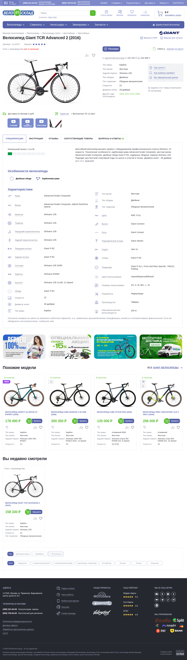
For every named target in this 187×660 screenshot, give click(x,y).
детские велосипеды (25, 654)
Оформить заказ (173, 15)
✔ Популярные (56, 554)
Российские (107, 563)
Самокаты (36, 24)
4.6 (130, 606)
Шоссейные (69, 33)
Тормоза (19, 223)
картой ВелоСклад (114, 58)
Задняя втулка (22, 257)
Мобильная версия (70, 601)
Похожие (111, 49)
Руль (104, 232)
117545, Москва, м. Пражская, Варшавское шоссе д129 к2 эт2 (22, 594)
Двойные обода (20, 178)
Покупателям (132, 3)
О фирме (116, 3)
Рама (17, 196)
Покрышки (107, 267)
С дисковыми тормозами (86, 563)
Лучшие (123, 563)
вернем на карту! (175, 49)
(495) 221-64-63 (10, 609)
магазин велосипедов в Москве (21, 652)
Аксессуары (57, 24)
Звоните (36, 512)
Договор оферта (10, 625)
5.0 (130, 597)
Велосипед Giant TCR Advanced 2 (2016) (22, 504)
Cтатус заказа (106, 13)
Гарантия (64, 114)
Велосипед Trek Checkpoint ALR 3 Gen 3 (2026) (161, 413)
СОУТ (5, 633)
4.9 (130, 614)
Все (163, 367)
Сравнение (145, 13)
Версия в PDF (148, 37)
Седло (105, 249)
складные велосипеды (42, 654)
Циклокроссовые (23, 554)
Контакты (178, 3)
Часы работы (67, 594)
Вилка (18, 205)
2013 (127, 94)
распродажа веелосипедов (76, 652)
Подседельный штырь (112, 241)
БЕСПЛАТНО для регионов (76, 3)
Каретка (19, 274)
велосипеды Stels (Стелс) (110, 652)
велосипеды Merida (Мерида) (130, 652)
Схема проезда (68, 613)
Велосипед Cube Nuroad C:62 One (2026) (68, 413)
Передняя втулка (23, 248)
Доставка (149, 3)
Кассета (19, 282)
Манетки (19, 214)
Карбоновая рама (47, 178)
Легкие (139, 563)
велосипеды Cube (93, 652)
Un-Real (180, 654)
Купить (37, 421)
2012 (132, 94)
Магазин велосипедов (13, 33)
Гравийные (39, 554)
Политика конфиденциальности (17, 621)
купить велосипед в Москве (90, 654)
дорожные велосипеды (59, 654)
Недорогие (22, 563)
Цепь (104, 215)
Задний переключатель (26, 240)
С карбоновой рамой (41, 563)
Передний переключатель (27, 231)
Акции (103, 3)
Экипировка (80, 24)
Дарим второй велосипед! (168, 24)
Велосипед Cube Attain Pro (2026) (114, 412)
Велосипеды (14, 24)
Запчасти (100, 24)
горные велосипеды (10, 654)
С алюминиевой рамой (63, 563)
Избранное (132, 13)
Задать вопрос (68, 588)
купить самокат (73, 654)
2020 (121, 94)
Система (19, 265)
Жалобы (119, 13)
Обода (18, 291)
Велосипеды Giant (51, 33)
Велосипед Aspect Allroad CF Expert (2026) (21, 413)
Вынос (105, 224)
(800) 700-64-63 (10, 613)
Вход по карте (10, 3)
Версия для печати (171, 37)
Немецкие (155, 563)
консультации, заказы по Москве (39, 3)
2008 (137, 94)
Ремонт (163, 3)
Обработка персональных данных (18, 629)
